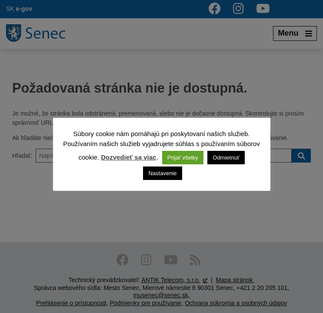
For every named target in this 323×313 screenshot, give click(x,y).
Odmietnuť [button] (226, 157)
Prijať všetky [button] (182, 157)
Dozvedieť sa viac (128, 157)
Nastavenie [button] (162, 173)
